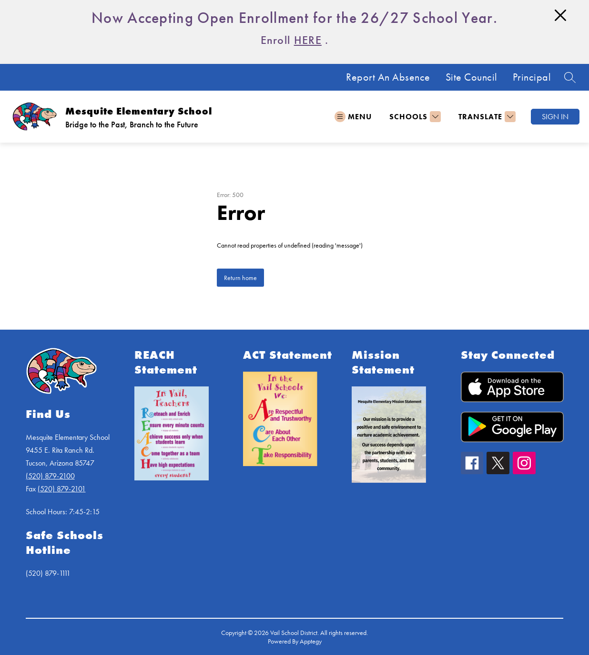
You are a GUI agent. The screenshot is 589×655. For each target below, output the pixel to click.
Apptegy (311, 641)
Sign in (555, 117)
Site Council (472, 77)
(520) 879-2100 (50, 476)
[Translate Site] (486, 117)
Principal (532, 77)
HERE (308, 39)
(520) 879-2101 (62, 489)
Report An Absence (388, 77)
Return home (240, 277)
